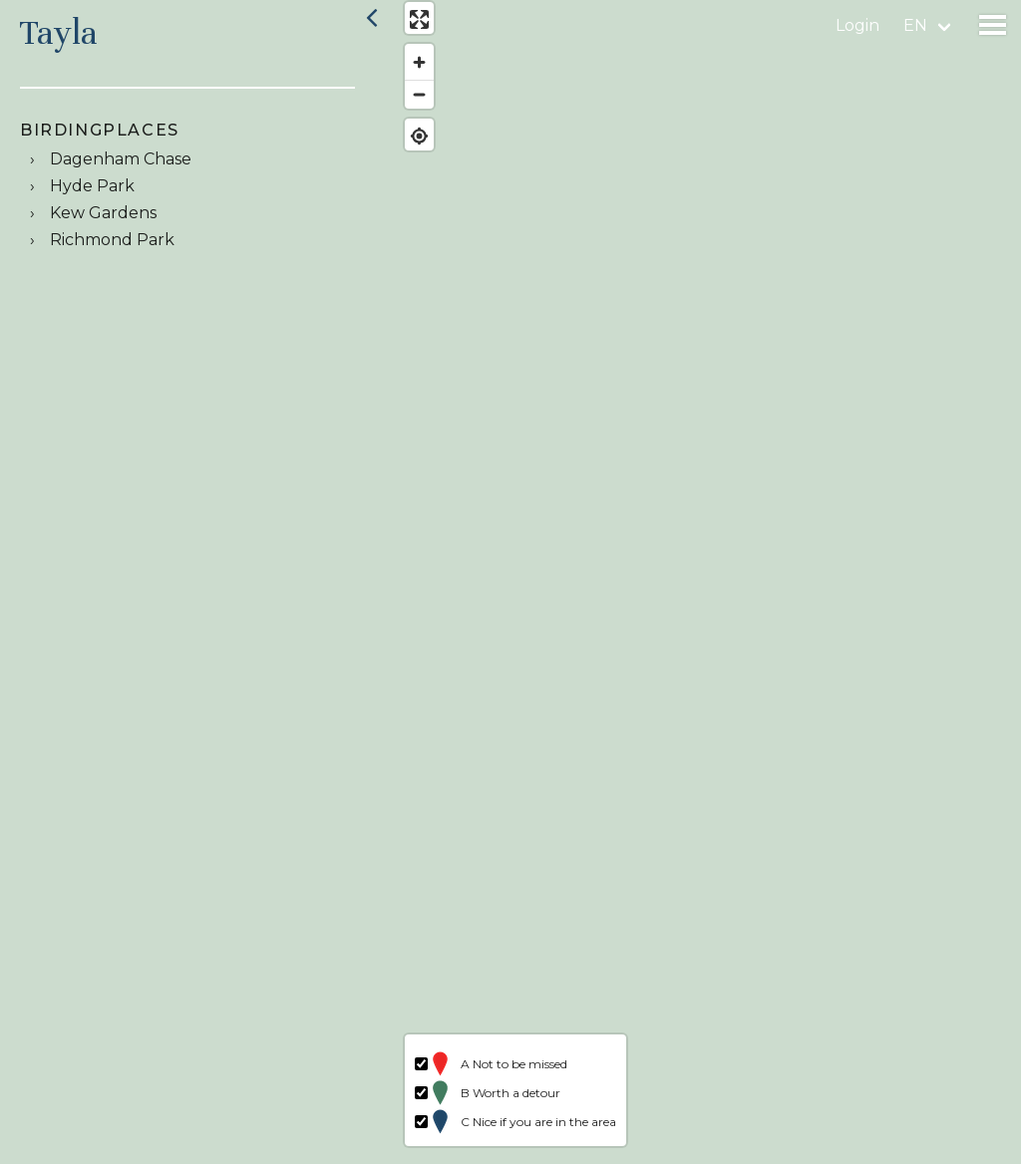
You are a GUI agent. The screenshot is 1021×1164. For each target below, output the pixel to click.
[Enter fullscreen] (411, 27)
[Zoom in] (411, 70)
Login (857, 25)
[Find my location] (411, 144)
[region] (704, 582)
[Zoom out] (411, 102)
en (915, 25)
